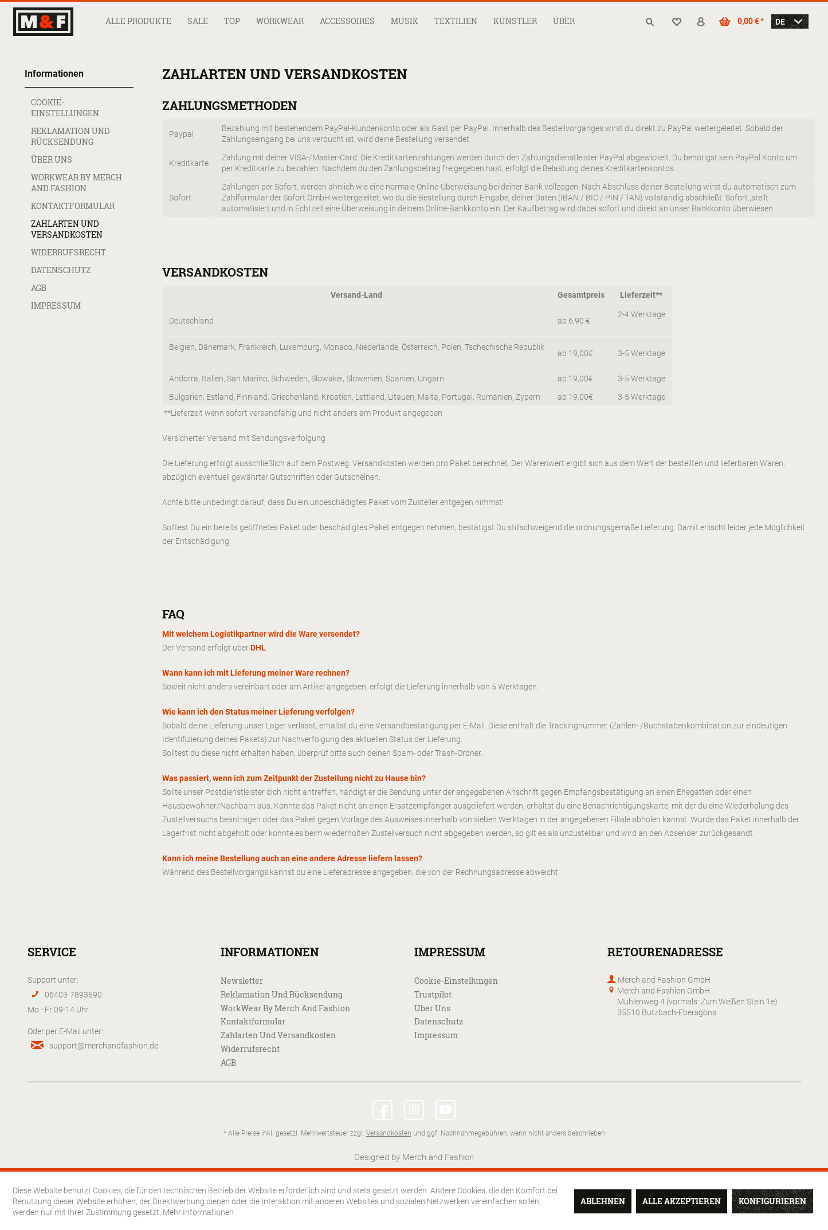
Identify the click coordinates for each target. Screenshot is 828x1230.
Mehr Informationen (198, 1212)
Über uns (51, 159)
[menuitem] (138, 21)
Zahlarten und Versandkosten (67, 229)
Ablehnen (602, 1201)
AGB (38, 287)
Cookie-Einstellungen (65, 108)
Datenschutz (61, 270)
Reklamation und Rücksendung (70, 136)
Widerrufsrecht (68, 252)
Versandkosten (388, 1132)
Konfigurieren (772, 1201)
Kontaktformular (73, 205)
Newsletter (242, 980)
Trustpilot (433, 994)
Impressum (56, 305)
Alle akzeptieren (681, 1201)
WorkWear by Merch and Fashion (76, 183)
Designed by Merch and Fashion (414, 1156)
